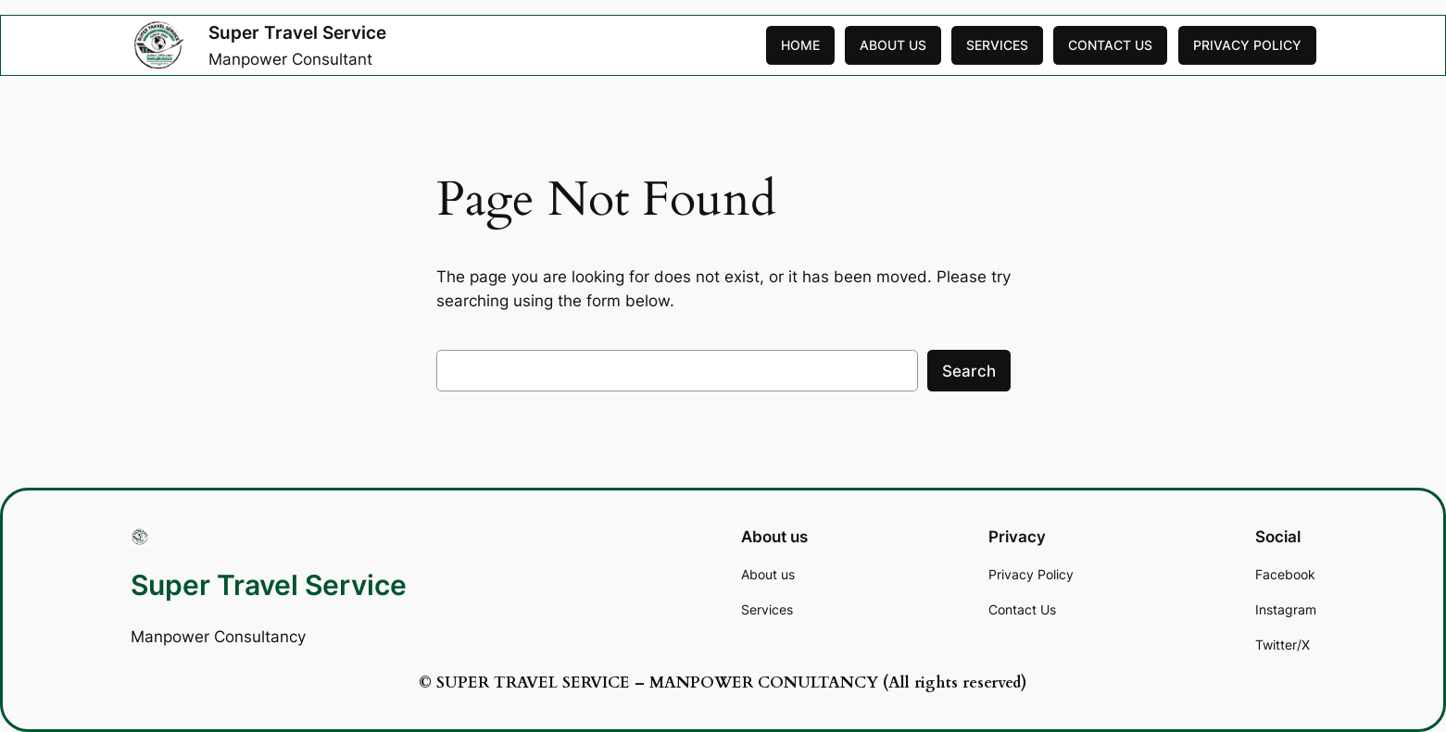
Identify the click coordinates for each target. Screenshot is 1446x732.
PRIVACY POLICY (1247, 45)
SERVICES (997, 45)
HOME (800, 45)
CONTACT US (1110, 45)
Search (969, 371)
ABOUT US (893, 45)
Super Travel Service (297, 32)
